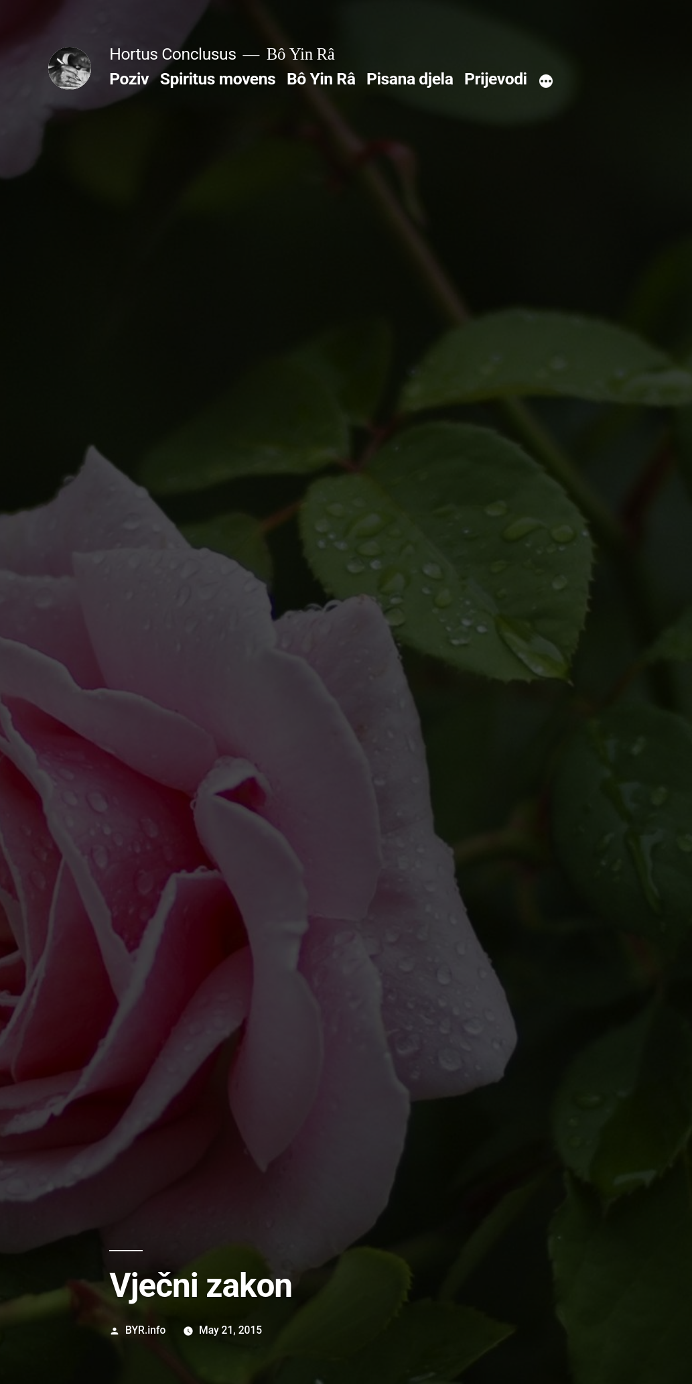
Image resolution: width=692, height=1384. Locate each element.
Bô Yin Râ (321, 78)
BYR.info (145, 1330)
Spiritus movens (218, 78)
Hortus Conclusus (172, 54)
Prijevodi (495, 78)
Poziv (129, 78)
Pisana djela (409, 78)
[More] (546, 82)
